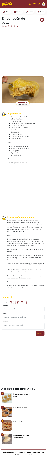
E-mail (4, 314)
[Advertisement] (23, 51)
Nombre (5, 306)
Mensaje (5, 322)
